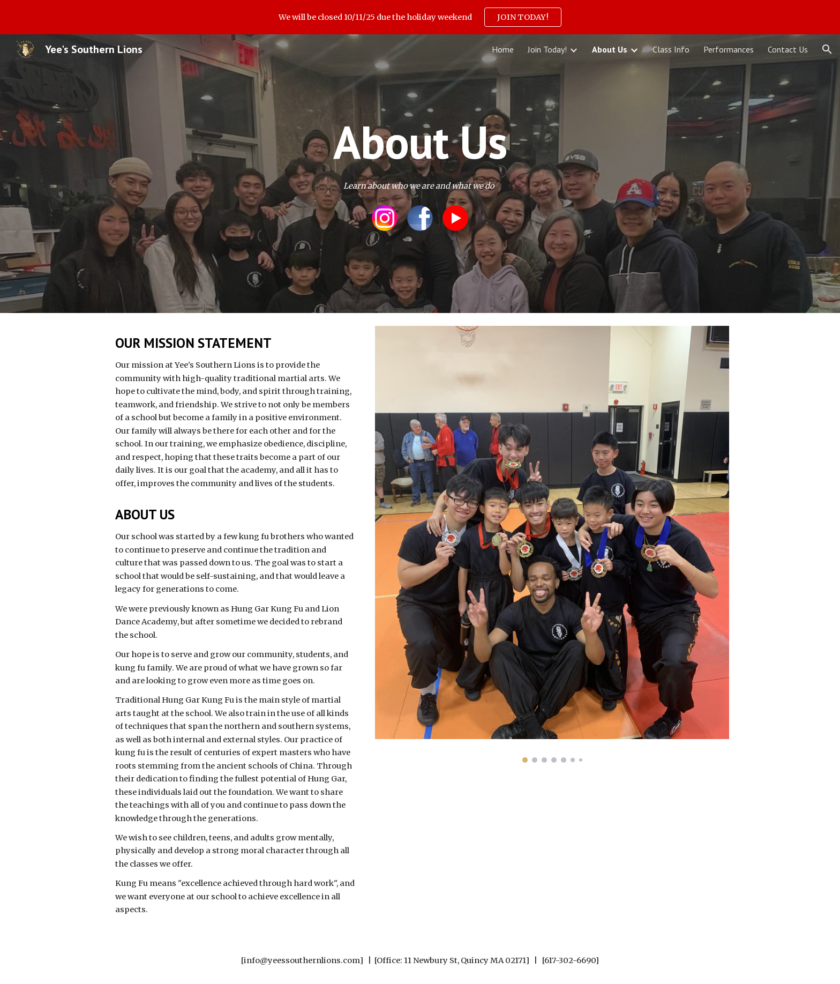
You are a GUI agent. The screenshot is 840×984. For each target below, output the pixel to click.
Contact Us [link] (788, 49)
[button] (827, 49)
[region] (420, 17)
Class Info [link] (670, 49)
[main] (420, 141)
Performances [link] (728, 49)
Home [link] (503, 49)
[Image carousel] (552, 544)
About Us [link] (609, 49)
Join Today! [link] (547, 49)
